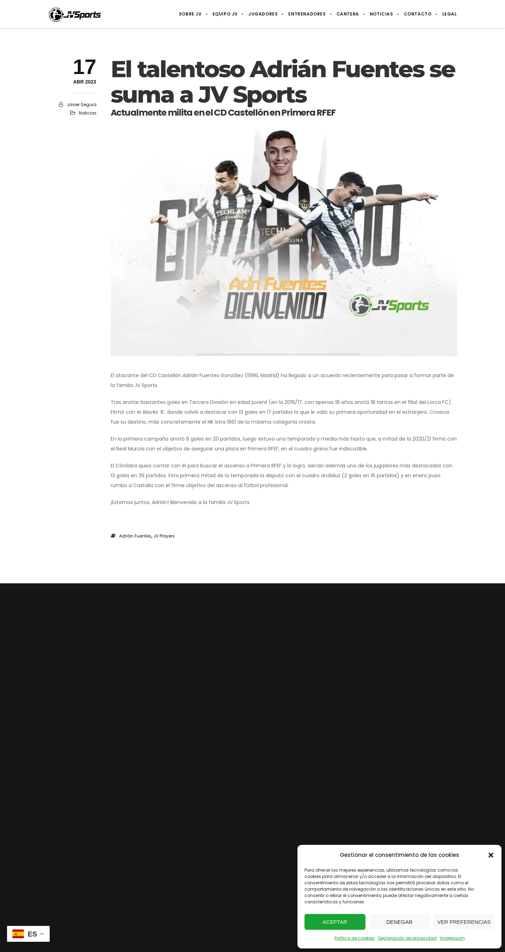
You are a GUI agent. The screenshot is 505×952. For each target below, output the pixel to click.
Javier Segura (82, 105)
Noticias (88, 113)
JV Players (164, 536)
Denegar (399, 922)
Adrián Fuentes (135, 536)
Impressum (452, 938)
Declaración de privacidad (407, 938)
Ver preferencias (464, 922)
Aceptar (335, 922)
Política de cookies (354, 938)
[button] (490, 855)
